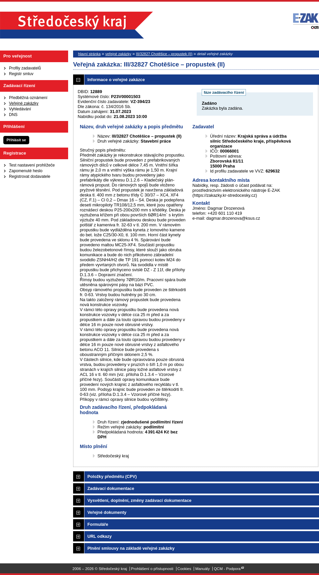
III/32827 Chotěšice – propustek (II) (164, 54)
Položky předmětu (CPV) (112, 476)
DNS (13, 114)
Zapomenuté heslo (26, 171)
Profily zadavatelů (25, 68)
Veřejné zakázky (24, 103)
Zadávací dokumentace (110, 488)
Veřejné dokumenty (106, 512)
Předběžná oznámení (28, 97)
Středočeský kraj (76, 25)
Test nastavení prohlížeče (32, 165)
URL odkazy (99, 536)
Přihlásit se (16, 140)
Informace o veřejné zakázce (116, 79)
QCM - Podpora (227, 569)
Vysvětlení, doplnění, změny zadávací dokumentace (139, 500)
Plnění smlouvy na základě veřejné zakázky (130, 548)
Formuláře (97, 524)
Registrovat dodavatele (29, 176)
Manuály (202, 569)
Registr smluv (21, 73)
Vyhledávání (20, 109)
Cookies (184, 569)
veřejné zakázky (118, 54)
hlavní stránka (89, 54)
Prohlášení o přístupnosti (152, 569)
